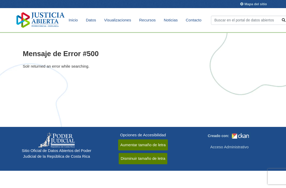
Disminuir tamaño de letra (143, 158)
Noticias (171, 20)
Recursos (147, 20)
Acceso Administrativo (229, 147)
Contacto (194, 20)
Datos (91, 20)
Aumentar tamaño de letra (142, 145)
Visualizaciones (117, 20)
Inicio (73, 20)
